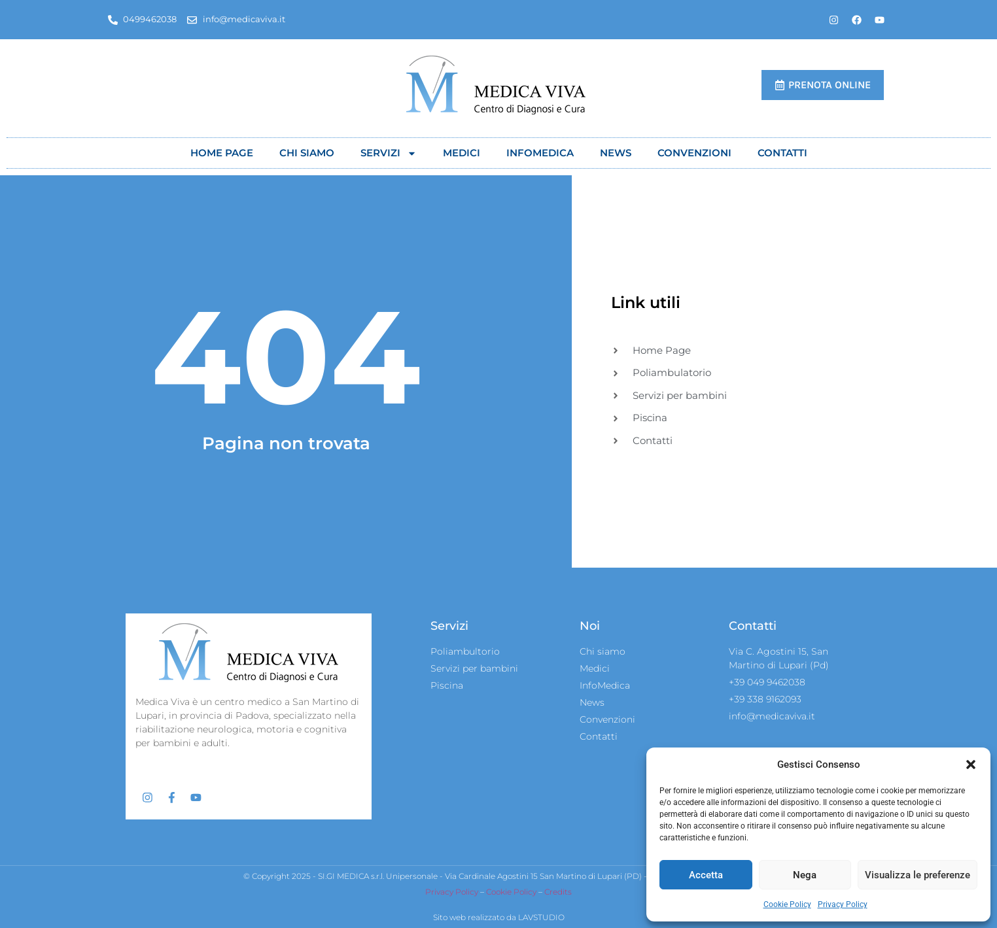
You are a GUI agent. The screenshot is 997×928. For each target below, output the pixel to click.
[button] (970, 764)
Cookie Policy (787, 904)
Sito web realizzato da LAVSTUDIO (499, 917)
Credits (558, 892)
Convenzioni (694, 152)
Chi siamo (306, 152)
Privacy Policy (842, 904)
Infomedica (540, 152)
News (615, 152)
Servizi (388, 153)
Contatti (782, 152)
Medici (461, 152)
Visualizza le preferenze (917, 875)
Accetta (706, 875)
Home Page (221, 152)
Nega (804, 875)
